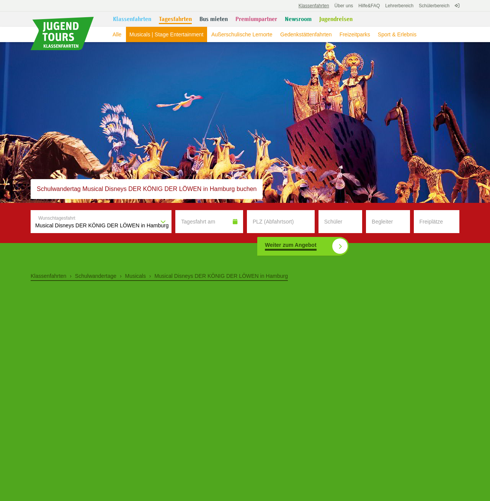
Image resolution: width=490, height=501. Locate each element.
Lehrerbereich (399, 5)
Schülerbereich (434, 5)
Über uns (344, 5)
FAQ (369, 5)
